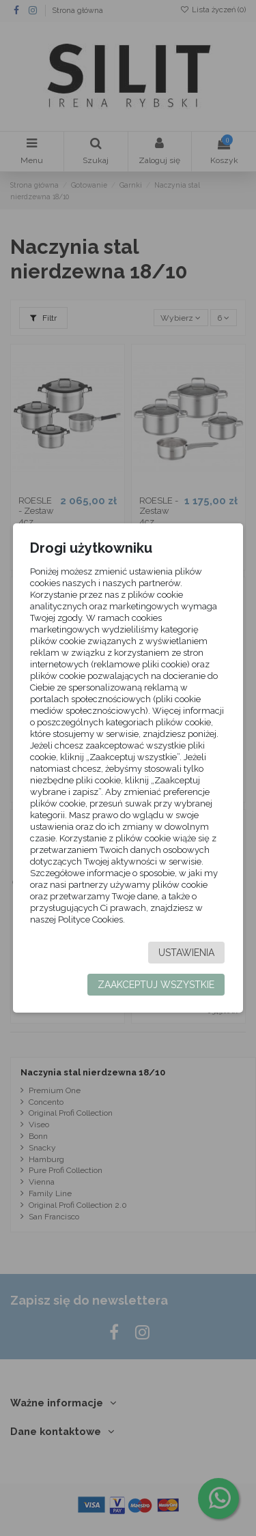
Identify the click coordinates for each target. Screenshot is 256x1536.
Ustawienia (186, 952)
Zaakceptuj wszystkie (156, 984)
